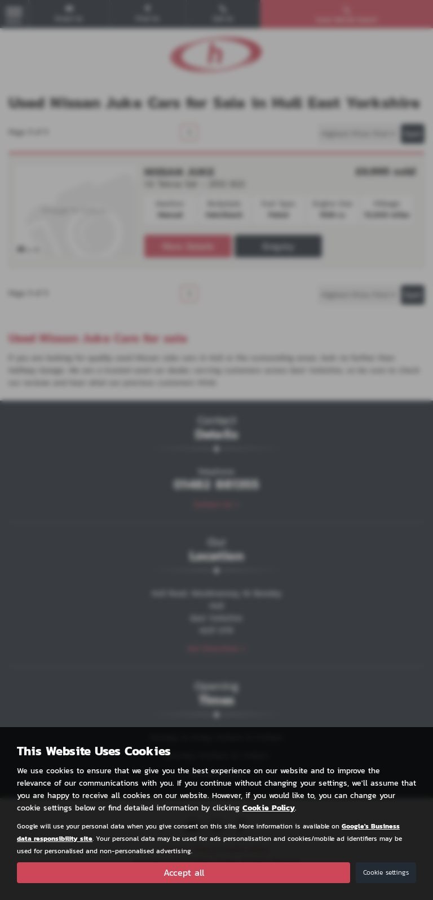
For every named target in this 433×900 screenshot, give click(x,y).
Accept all (184, 872)
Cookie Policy (268, 807)
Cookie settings (386, 872)
